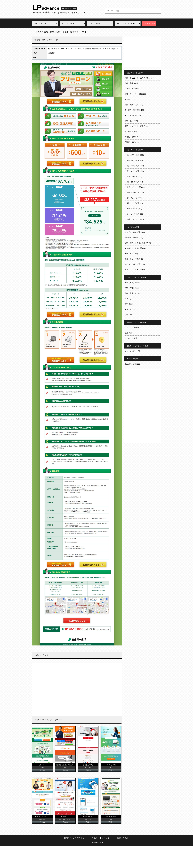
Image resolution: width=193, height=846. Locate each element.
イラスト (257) (130, 309)
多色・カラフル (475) (135, 219)
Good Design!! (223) (133, 364)
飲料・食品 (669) (131, 83)
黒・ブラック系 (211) (135, 166)
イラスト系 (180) (131, 254)
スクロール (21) (131, 338)
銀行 (54, 53)
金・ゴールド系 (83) (135, 214)
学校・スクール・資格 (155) (135, 94)
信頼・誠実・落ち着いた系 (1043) (138, 243)
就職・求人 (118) (131, 121)
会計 (65, 767)
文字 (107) (129, 304)
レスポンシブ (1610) (133, 328)
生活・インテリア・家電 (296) (136, 126)
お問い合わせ (123, 838)
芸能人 (41, 819)
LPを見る (42, 770)
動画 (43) (128, 333)
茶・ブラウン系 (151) (135, 171)
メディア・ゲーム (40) (133, 115)
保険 (44, 819)
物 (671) (128, 299)
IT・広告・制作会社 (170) (135, 110)
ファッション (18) (132, 89)
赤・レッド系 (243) (134, 176)
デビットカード (67, 819)
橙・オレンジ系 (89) (135, 182)
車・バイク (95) (131, 131)
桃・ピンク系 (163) (134, 209)
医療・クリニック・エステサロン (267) (140, 78)
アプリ (87, 767)
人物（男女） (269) (132, 283)
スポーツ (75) (130, 99)
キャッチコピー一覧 (132, 351)
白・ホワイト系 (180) (135, 155)
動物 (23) (128, 315)
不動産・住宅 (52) (132, 142)
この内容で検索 (149, 23)
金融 (50, 53)
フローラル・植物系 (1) (134, 259)
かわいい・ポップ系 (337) (135, 264)
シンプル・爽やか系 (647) (135, 232)
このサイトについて (101, 838)
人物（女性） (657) (132, 293)
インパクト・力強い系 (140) (135, 248)
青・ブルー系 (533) (134, 198)
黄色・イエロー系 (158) (136, 187)
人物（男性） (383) (132, 288)
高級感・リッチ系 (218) (134, 238)
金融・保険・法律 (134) (134, 105)
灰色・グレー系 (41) (135, 160)
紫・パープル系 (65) (135, 203)
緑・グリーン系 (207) (135, 192)
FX (111, 819)
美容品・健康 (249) (132, 137)
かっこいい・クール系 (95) (135, 270)
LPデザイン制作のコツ (74, 838)
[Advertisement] (77, 689)
